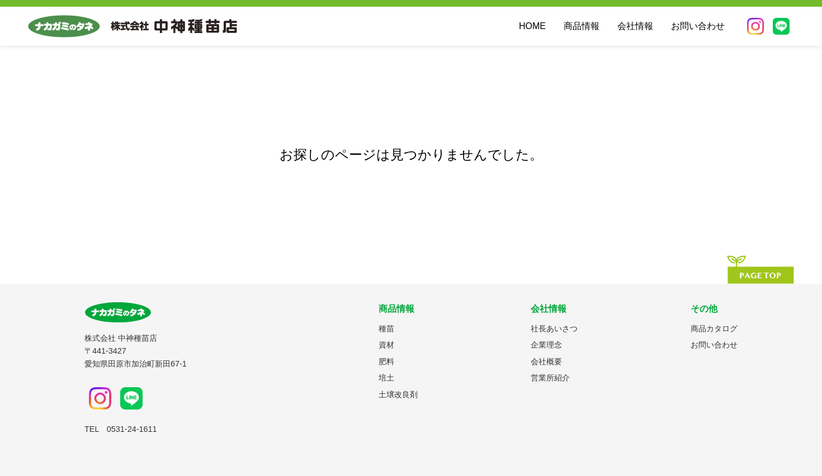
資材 (386, 344)
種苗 (386, 328)
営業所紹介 (550, 377)
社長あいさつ (554, 328)
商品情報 (581, 26)
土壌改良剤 (398, 394)
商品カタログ (714, 328)
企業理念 (546, 344)
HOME (532, 26)
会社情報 (635, 26)
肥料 (386, 361)
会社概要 (546, 361)
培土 (386, 377)
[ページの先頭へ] (760, 269)
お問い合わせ (698, 26)
